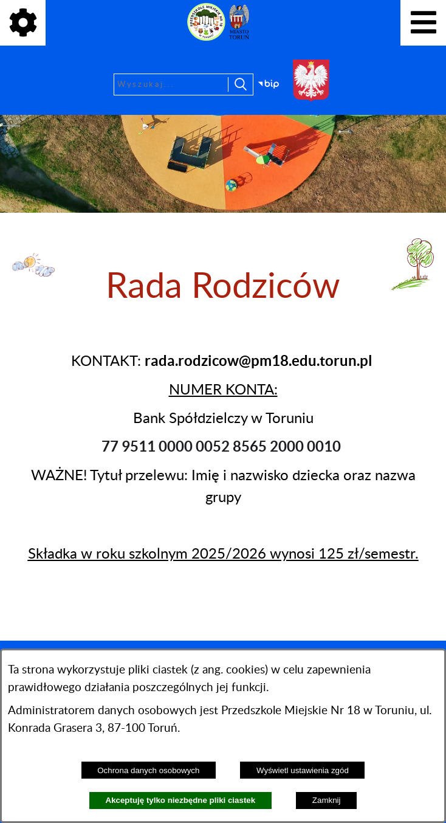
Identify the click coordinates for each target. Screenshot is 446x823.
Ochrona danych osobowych (148, 770)
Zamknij (326, 800)
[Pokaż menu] (423, 23)
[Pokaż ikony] (23, 23)
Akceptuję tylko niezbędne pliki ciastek (181, 800)
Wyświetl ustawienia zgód (302, 770)
